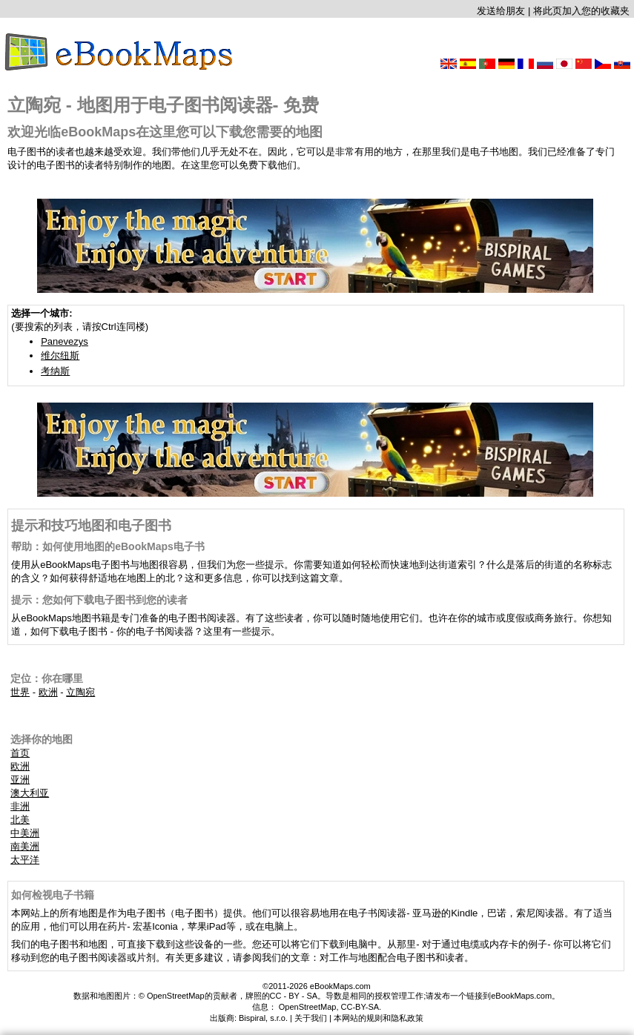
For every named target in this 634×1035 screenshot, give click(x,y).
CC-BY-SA (360, 1006)
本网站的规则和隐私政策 (378, 1017)
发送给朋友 (501, 10)
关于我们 (310, 1017)
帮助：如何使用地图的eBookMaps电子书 (108, 546)
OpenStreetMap (308, 1006)
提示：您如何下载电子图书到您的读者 (99, 600)
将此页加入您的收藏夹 (581, 10)
